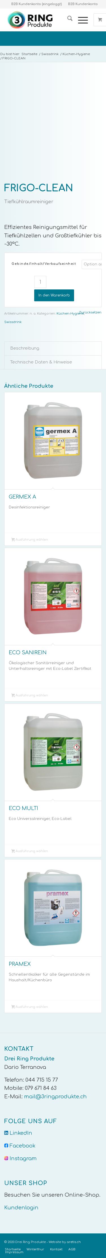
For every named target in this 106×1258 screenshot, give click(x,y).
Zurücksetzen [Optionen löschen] (90, 312)
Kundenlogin (21, 1208)
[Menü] (80, 19)
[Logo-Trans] (43, 19)
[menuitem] (67, 19)
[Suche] (67, 19)
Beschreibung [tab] (24, 348)
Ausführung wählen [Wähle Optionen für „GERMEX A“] (29, 540)
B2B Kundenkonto (83, 4)
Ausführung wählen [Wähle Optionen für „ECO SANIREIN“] (29, 696)
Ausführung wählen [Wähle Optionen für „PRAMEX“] (29, 1007)
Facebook (22, 1146)
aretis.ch (74, 1242)
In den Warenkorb (54, 295)
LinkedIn (21, 1133)
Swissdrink (12, 322)
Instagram (23, 1158)
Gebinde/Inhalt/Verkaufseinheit (44, 264)
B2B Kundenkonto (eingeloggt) (36, 4)
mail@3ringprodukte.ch (55, 1096)
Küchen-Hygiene (70, 313)
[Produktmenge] (40, 282)
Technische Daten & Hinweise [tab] (41, 362)
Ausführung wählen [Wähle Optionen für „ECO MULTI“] (29, 851)
